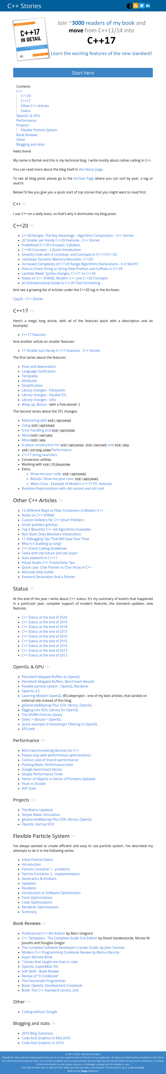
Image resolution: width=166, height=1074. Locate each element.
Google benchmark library (42, 767)
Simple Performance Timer (42, 772)
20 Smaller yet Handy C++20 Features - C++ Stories (61, 240)
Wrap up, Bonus (34, 404)
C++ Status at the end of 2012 (44, 653)
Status (26, 111)
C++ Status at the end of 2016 (44, 634)
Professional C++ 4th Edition (43, 931)
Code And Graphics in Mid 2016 (46, 1036)
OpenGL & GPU (28, 116)
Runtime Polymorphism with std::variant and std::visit (63, 487)
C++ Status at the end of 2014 (44, 644)
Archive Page (84, 178)
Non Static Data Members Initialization (51, 532)
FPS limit (28, 727)
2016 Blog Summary (37, 1031)
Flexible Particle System (39, 130)
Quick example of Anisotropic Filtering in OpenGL (60, 722)
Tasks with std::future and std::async (50, 551)
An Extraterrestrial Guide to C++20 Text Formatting (61, 283)
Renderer (29, 886)
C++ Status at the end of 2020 (44, 615)
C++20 (26, 96)
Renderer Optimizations (40, 905)
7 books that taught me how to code (50, 960)
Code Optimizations (37, 900)
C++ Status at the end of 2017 (44, 630)
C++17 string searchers (39, 453)
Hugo (84, 1069)
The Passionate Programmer (44, 979)
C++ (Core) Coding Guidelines (44, 546)
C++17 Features (34, 334)
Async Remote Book (37, 955)
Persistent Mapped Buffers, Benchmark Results (58, 680)
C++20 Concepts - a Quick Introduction (51, 250)
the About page (91, 169)
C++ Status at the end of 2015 (44, 639)
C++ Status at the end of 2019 (44, 620)
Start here (83, 72)
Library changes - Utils (39, 399)
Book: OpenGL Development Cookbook (52, 984)
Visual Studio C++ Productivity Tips (48, 561)
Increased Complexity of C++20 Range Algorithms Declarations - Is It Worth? (80, 264)
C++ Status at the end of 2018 (44, 625)
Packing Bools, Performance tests (47, 763)
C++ (19, 91)
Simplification (32, 385)
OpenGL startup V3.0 (38, 822)
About (37, 434)
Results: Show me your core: (64, 477)
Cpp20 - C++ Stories (28, 299)
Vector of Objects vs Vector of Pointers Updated (58, 777)
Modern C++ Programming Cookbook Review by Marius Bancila (70, 950)
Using (38, 425)
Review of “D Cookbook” (40, 974)
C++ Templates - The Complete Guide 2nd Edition (60, 936)
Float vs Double (34, 782)
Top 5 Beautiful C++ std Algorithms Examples (56, 527)
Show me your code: (58, 472)
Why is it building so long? (42, 542)
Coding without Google (39, 1010)
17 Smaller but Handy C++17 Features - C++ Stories (61, 350)
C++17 (26, 101)
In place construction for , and (75, 444)
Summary (29, 910)
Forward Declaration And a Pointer (48, 575)
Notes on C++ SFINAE (38, 513)
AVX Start (29, 786)
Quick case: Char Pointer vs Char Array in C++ (57, 565)
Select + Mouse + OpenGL (41, 717)
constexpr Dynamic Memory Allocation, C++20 (57, 259)
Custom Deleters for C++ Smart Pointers (53, 518)
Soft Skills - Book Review (40, 969)
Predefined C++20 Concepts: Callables (51, 245)
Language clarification (39, 371)
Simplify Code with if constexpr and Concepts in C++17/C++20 (69, 254)
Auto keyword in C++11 (39, 556)
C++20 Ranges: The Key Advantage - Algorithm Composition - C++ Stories (78, 235)
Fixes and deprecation (39, 366)
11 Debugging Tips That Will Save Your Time (55, 537)
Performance (26, 120)
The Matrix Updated (37, 808)
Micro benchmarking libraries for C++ (50, 749)
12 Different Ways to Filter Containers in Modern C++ (63, 509)
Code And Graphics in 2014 (43, 1041)
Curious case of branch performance (50, 758)
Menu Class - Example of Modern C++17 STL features (71, 482)
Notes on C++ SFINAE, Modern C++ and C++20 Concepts (65, 278)
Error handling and (48, 430)
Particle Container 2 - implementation (51, 872)
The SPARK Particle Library (42, 713)
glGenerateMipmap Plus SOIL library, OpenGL (57, 703)
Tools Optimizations (37, 896)
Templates (30, 376)
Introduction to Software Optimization (51, 891)
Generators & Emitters (39, 877)
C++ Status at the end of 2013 (44, 649)
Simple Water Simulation (41, 813)
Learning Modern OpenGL (42, 694)
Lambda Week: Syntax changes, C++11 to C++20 (59, 273)
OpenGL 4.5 (31, 689)
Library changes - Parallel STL (44, 395)
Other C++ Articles (35, 106)
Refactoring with (46, 420)
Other (21, 139)
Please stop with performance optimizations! (56, 753)
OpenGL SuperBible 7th (40, 965)
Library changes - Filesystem (43, 390)
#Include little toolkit (38, 570)
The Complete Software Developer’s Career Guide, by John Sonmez (73, 946)
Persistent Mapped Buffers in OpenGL (51, 675)
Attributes (29, 381)
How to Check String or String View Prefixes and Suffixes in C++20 (72, 269)
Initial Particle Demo (37, 858)
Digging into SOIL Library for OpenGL (50, 708)
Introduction (31, 862)
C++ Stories (24, 5)
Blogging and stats (30, 144)
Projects (22, 125)
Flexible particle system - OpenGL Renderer (55, 684)
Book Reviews (27, 135)
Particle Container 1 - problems (46, 867)
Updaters (29, 881)
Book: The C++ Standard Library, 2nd (50, 988)
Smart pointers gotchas (40, 523)
